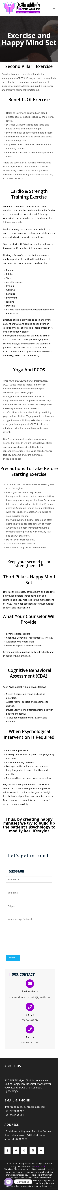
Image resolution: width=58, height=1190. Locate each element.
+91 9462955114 (14, 1115)
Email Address (29, 991)
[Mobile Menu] (54, 7)
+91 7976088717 (14, 1111)
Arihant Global (40, 1166)
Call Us (30, 1014)
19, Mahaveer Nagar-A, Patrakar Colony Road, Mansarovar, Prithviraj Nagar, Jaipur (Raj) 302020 (27, 1135)
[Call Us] (30, 1007)
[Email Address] (30, 983)
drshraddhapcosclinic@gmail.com (25, 1107)
